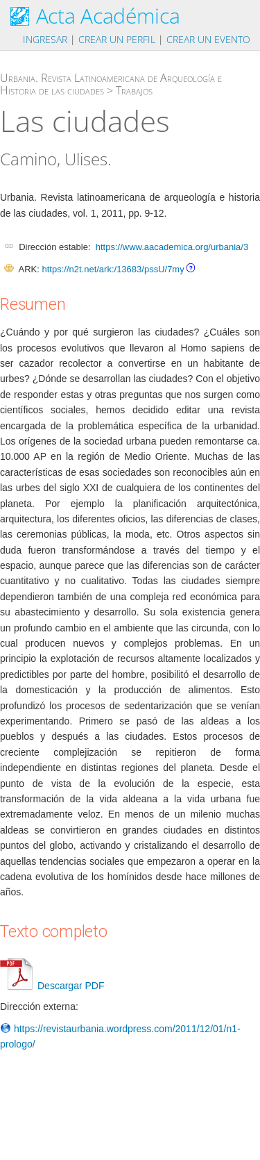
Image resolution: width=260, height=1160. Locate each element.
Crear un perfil (116, 39)
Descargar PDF (52, 985)
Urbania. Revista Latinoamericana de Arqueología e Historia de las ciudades (111, 84)
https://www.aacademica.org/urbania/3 (172, 247)
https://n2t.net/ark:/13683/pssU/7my (113, 269)
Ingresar (45, 39)
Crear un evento (208, 39)
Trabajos (134, 90)
